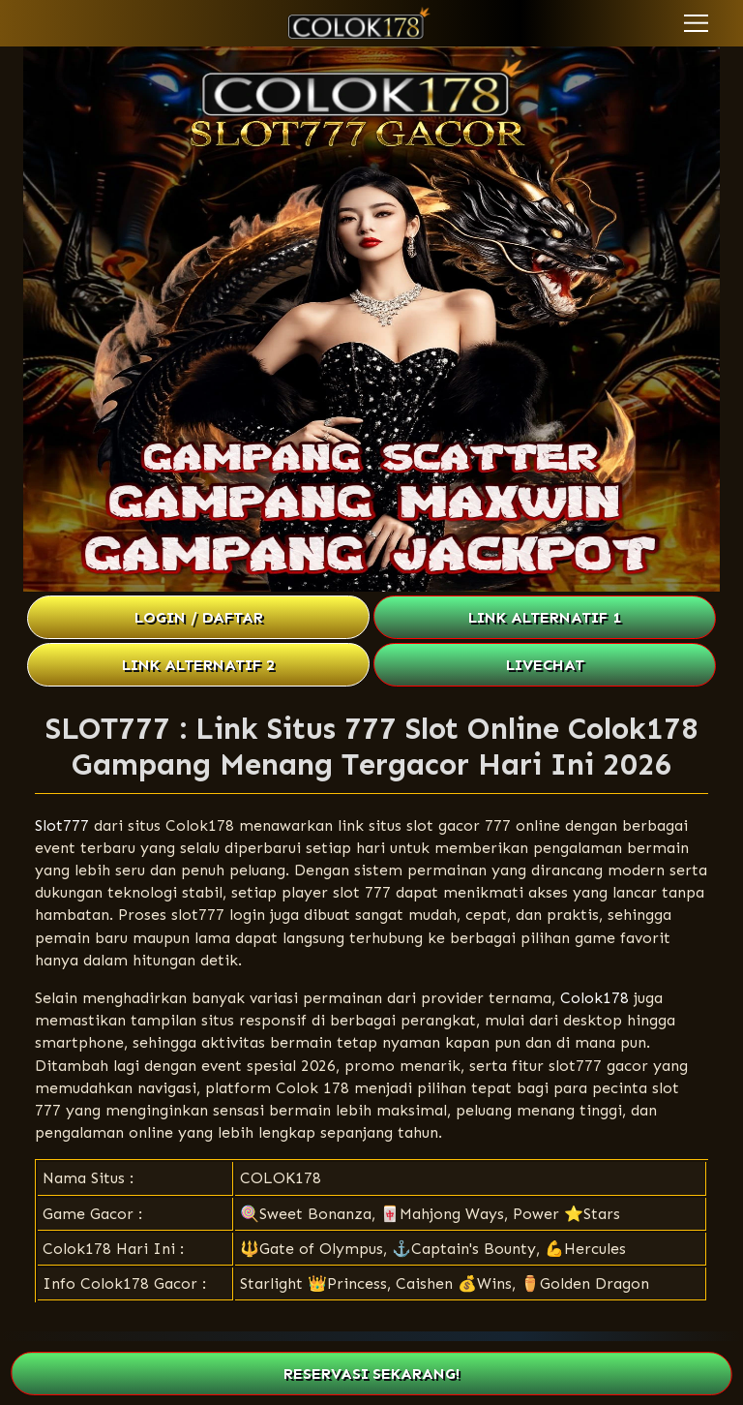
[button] (696, 23)
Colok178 (594, 998)
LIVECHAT (545, 665)
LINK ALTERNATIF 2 (198, 665)
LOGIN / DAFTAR (198, 617)
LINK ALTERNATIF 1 (544, 617)
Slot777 (62, 825)
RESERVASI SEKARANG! (371, 1373)
